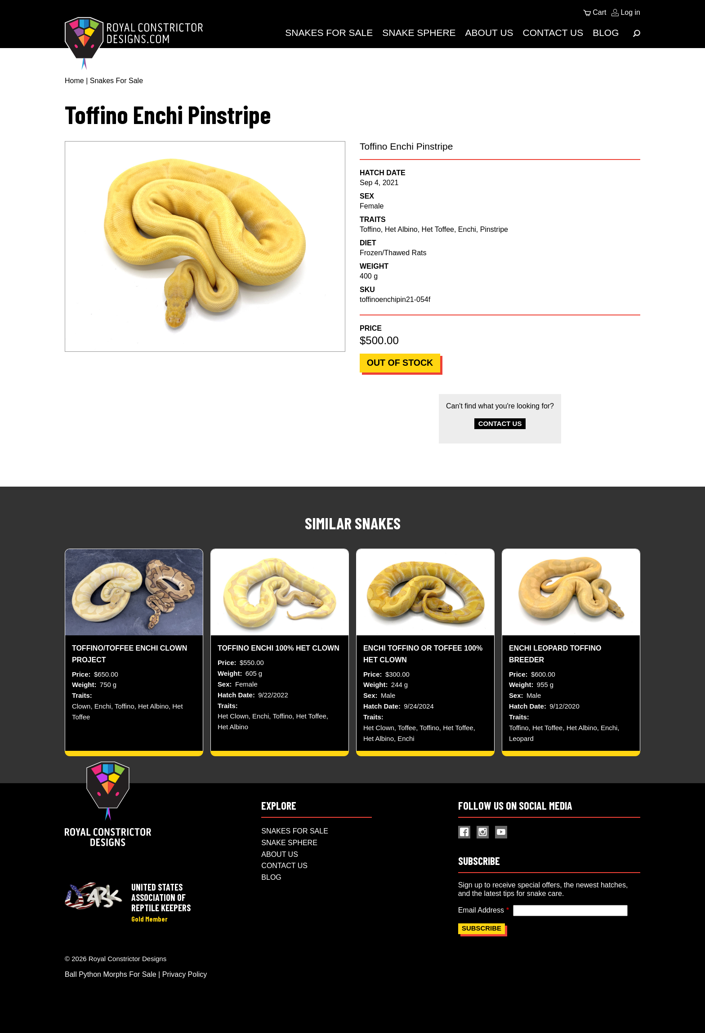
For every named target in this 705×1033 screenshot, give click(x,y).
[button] (205, 246)
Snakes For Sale (329, 32)
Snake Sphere (418, 32)
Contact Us (553, 32)
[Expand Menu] (636, 33)
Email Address (481, 919)
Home (74, 80)
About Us (489, 32)
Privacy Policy (184, 984)
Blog (606, 32)
